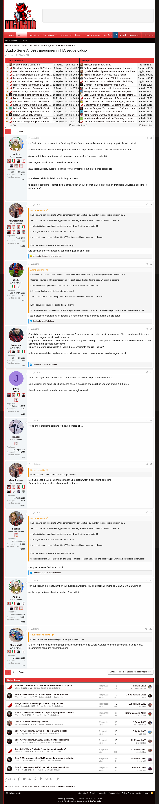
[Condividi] (147, 138)
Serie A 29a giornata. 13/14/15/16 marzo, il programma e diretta (44, 758)
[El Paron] (18, 161)
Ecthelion (142, 734)
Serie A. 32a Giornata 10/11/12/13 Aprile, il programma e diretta (44, 712)
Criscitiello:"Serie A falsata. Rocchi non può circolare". (40, 749)
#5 (151, 372)
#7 (151, 464)
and (43, 321)
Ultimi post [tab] (86, 60)
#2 (151, 204)
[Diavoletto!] (9, 161)
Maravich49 (16, 645)
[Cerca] (148, 35)
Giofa (16, 280)
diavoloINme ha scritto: (40, 635)
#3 (151, 264)
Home (11, 35)
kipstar (16, 437)
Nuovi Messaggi (12, 40)
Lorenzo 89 (141, 761)
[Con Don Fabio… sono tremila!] (11, 165)
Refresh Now (145, 125)
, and (47, 256)
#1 (151, 138)
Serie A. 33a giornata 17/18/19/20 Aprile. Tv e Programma (41, 694)
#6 (151, 421)
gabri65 (16, 528)
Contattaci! (83, 793)
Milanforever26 (140, 725)
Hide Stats (12, 125)
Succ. (21, 131)
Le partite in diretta (70, 35)
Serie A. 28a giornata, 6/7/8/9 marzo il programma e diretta (42, 767)
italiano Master (14, 793)
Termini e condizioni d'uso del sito (105, 793)
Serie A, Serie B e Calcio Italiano (47, 688)
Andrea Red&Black (138, 688)
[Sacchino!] (9, 227)
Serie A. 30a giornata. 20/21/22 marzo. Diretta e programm (42, 740)
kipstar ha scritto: (37, 470)
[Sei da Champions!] (23, 161)
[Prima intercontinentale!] (21, 165)
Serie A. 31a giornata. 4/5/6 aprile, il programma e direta (41, 731)
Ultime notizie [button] (14, 60)
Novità (32, 35)
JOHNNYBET (50, 35)
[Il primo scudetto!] (13, 161)
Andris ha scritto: (37, 210)
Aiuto (138, 793)
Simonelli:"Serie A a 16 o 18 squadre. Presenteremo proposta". (44, 685)
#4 (151, 329)
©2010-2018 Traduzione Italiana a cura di (79, 801)
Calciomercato (92, 35)
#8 (151, 512)
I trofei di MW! (111, 35)
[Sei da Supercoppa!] (16, 165)
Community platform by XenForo (79, 799)
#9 (151, 581)
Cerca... (25, 40)
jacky (16, 388)
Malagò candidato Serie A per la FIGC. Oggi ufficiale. (39, 703)
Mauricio (16, 345)
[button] (38, 35)
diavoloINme (16, 220)
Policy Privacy (128, 793)
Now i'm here (141, 716)
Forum (21, 35)
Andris (10, 55)
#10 (150, 629)
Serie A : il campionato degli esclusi (31, 722)
